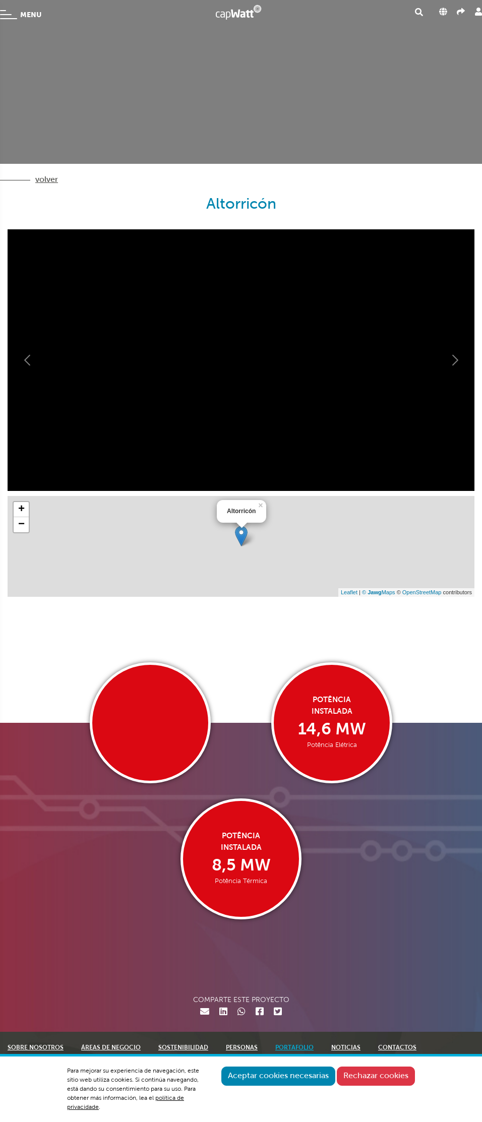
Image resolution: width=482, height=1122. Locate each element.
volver (46, 180)
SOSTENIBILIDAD (183, 1048)
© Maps (378, 592)
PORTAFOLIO (294, 1048)
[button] (28, 360)
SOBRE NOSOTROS (36, 1048)
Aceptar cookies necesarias (278, 1076)
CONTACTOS (397, 1048)
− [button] (21, 524)
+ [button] (21, 509)
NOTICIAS (345, 1048)
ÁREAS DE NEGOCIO (111, 1048)
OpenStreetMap (422, 592)
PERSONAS (242, 1048)
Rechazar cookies (375, 1076)
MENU (20, 14)
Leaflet (349, 592)
